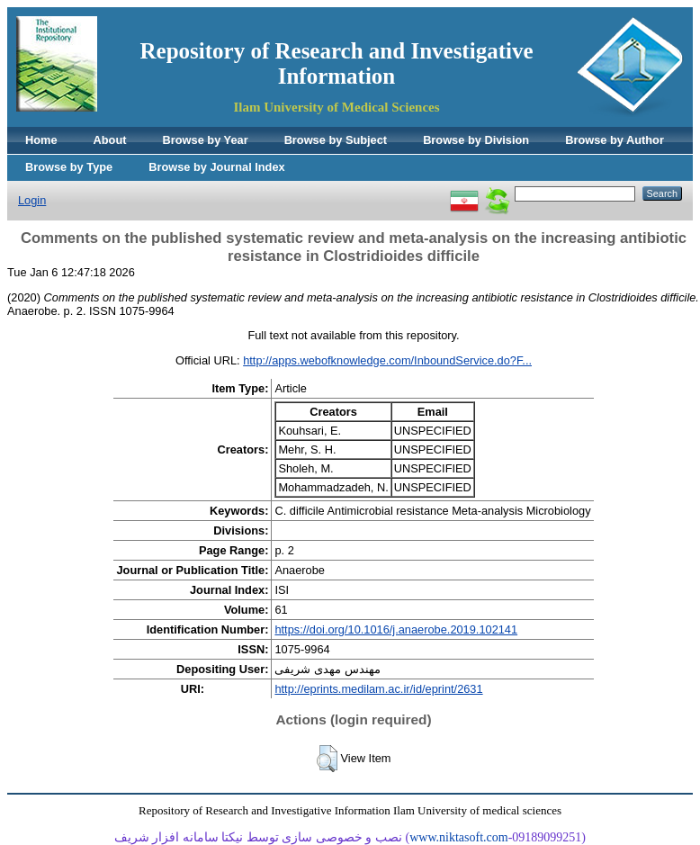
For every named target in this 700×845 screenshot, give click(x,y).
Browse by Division (476, 140)
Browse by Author (614, 140)
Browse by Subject (336, 140)
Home (41, 140)
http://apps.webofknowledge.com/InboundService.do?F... (387, 360)
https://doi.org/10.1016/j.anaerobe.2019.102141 (395, 629)
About (110, 140)
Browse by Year (205, 140)
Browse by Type (68, 167)
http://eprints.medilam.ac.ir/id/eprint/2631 (378, 689)
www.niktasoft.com (458, 837)
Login (32, 200)
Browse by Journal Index (216, 167)
